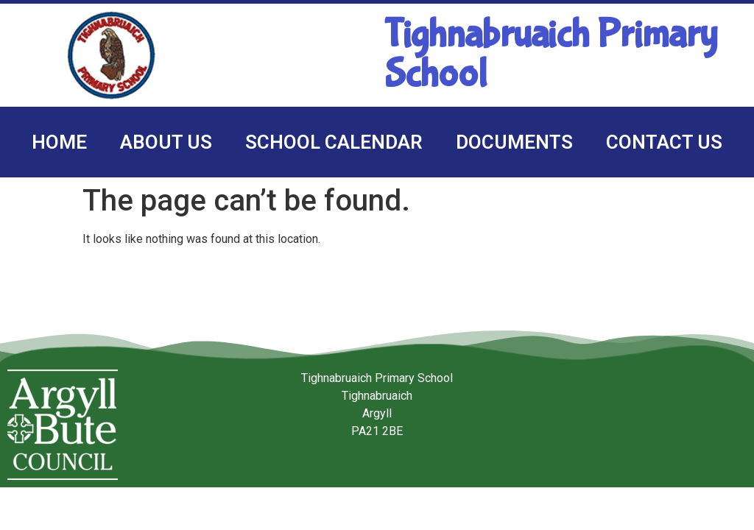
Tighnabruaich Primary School (551, 55)
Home (59, 142)
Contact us (664, 142)
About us (166, 142)
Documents (514, 142)
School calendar (334, 142)
